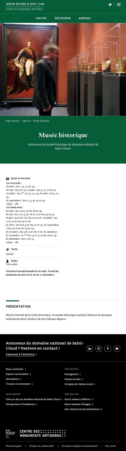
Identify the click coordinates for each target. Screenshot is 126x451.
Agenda (84, 18)
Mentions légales (13, 446)
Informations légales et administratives (80, 446)
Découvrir (62, 18)
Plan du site (110, 446)
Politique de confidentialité (41, 446)
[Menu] (119, 5)
